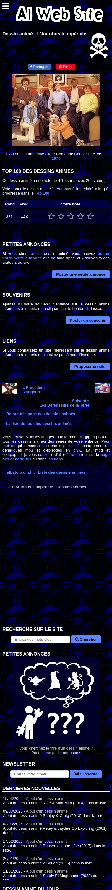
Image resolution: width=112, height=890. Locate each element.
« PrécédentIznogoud (33, 389)
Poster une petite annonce (80, 274)
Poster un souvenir (87, 320)
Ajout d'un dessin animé (47, 798)
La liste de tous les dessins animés (39, 423)
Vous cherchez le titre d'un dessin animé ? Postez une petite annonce (56, 706)
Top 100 (42, 193)
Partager (39, 67)
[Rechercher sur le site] (40, 639)
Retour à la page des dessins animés (40, 414)
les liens (55, 459)
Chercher (86, 639)
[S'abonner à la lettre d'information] (39, 774)
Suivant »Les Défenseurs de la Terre (64, 403)
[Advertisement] (56, 565)
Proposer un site (89, 366)
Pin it (65, 67)
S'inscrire (86, 774)
